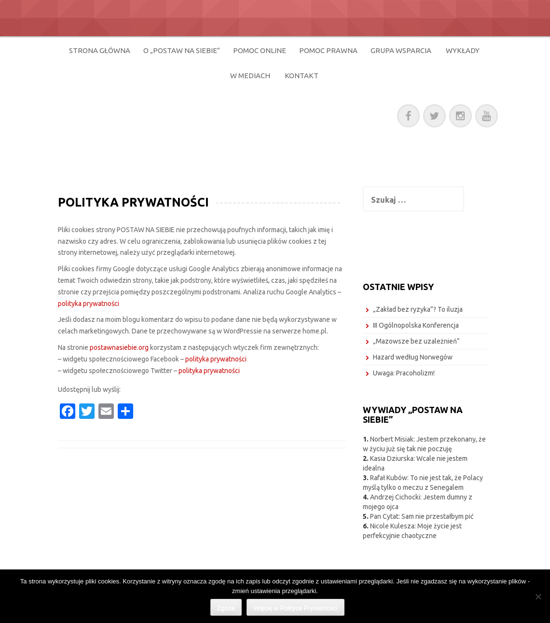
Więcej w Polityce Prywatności (295, 607)
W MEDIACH (250, 75)
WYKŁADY (463, 50)
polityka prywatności (88, 303)
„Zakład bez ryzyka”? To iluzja (418, 309)
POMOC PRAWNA (328, 50)
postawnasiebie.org (119, 347)
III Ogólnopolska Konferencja (416, 325)
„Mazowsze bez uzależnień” (416, 341)
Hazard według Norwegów (413, 357)
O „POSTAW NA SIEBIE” (181, 50)
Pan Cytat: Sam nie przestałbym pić (422, 516)
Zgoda (226, 607)
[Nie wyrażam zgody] (538, 596)
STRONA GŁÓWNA (99, 50)
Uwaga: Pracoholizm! (404, 373)
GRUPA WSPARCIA (401, 50)
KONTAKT (301, 75)
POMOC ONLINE (259, 50)
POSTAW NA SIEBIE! (149, 114)
